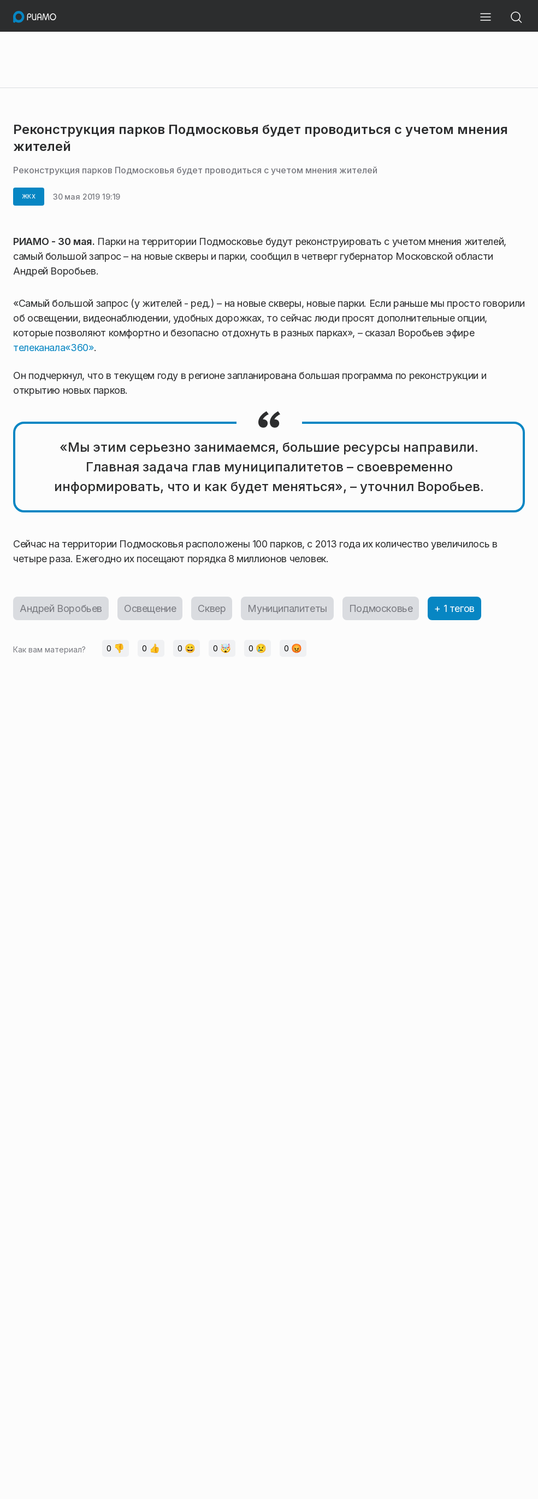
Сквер (212, 608)
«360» (79, 347)
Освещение (150, 608)
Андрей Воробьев (61, 608)
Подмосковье (381, 608)
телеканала (39, 347)
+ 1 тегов (454, 608)
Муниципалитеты (287, 608)
